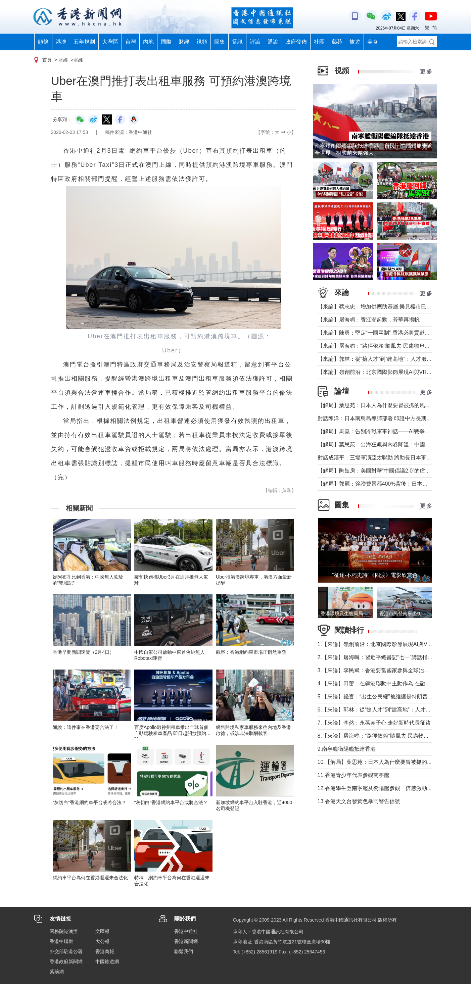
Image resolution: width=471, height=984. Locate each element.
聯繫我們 (183, 951)
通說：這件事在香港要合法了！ (86, 727)
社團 (319, 42)
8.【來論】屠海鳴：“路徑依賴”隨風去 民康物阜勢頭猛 (381, 736)
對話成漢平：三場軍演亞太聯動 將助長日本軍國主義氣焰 (385, 457)
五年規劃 (84, 42)
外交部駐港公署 (66, 951)
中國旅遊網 (107, 961)
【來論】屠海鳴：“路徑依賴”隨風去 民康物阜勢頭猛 (379, 346)
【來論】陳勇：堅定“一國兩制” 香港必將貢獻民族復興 (382, 333)
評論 (255, 42)
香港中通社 (186, 931)
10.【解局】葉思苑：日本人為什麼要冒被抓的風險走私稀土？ (391, 762)
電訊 (237, 42)
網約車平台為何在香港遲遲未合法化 (90, 877)
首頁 (47, 59)
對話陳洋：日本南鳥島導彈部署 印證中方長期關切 (377, 418)
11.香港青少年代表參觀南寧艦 (353, 775)
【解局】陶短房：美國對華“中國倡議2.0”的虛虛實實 (379, 471)
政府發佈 (296, 42)
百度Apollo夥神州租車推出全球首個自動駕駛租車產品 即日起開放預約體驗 (172, 733)
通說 (273, 42)
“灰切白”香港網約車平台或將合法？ (89, 802)
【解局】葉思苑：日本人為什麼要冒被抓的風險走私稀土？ (387, 405)
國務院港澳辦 (64, 931)
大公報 (102, 941)
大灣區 (110, 42)
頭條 (43, 42)
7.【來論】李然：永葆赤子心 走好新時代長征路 (374, 723)
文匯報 (102, 931)
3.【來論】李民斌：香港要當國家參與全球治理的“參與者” (386, 670)
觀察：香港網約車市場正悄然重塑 (251, 652)
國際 (166, 42)
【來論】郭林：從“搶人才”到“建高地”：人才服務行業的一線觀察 (394, 359)
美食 (372, 42)
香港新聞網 (186, 941)
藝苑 (337, 42)
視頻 (201, 42)
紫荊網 (57, 971)
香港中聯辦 (61, 941)
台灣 (130, 42)
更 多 (426, 72)
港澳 (61, 42)
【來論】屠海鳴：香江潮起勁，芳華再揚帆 (369, 320)
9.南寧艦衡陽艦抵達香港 (347, 749)
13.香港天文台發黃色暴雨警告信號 (359, 801)
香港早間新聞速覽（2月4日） (83, 652)
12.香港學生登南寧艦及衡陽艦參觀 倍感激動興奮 (378, 788)
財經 (184, 42)
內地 (148, 42)
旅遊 (354, 42)
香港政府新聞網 (66, 961)
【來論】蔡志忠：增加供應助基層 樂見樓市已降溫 (377, 306)
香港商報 (104, 951)
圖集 (219, 42)
